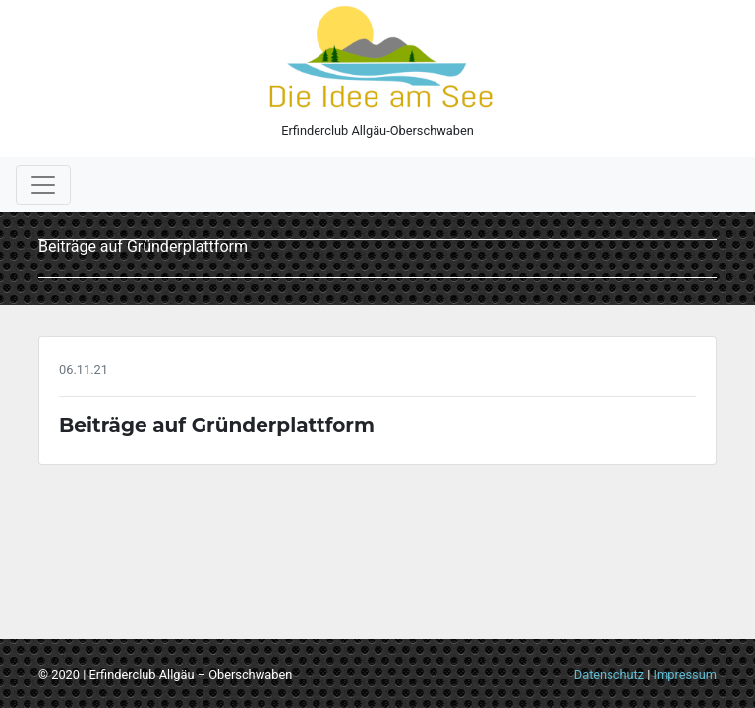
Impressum (685, 674)
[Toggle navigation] (43, 185)
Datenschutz (609, 674)
